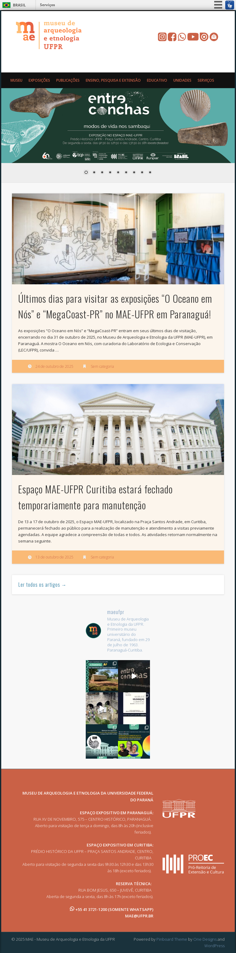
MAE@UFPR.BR (139, 916)
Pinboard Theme (171, 939)
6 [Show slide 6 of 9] (126, 172)
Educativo (157, 80)
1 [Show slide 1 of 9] (86, 172)
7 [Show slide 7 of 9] (134, 172)
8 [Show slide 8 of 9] (142, 172)
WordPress (214, 945)
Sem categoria (102, 366)
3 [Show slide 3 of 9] (102, 172)
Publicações (68, 80)
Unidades (182, 80)
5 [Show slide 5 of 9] (118, 172)
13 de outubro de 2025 (54, 557)
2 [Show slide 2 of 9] (94, 172)
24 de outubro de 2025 (54, 366)
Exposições (39, 80)
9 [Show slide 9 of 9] (150, 172)
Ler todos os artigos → (42, 584)
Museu (16, 80)
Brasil (19, 5)
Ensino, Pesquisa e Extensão (113, 80)
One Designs (205, 939)
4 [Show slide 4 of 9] (110, 172)
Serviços (47, 4)
